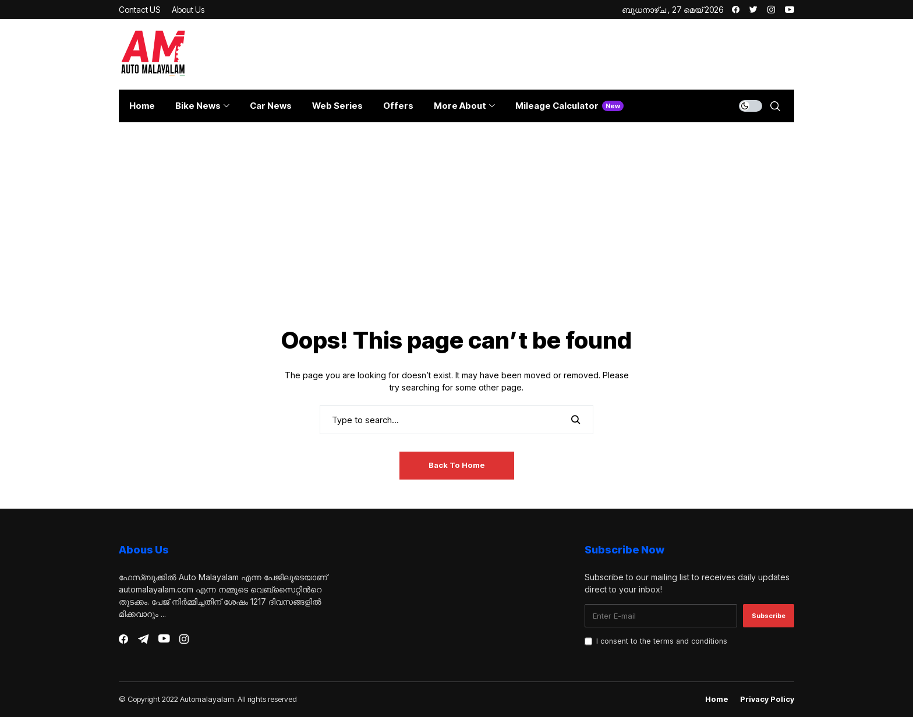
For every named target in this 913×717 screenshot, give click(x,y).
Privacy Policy (767, 699)
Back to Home (457, 465)
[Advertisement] (456, 239)
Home (716, 699)
